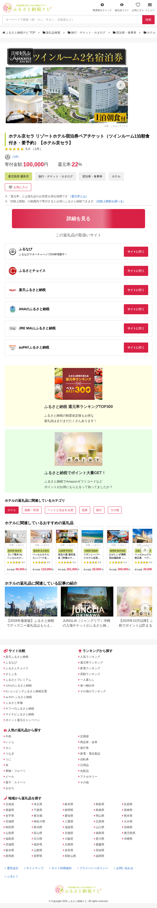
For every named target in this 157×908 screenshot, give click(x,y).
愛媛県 (100, 844)
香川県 (100, 838)
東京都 (38, 815)
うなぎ (9, 753)
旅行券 (84, 747)
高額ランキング (90, 674)
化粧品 (84, 770)
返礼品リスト (122, 7)
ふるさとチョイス (16, 668)
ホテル (150, 32)
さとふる (11, 674)
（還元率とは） (78, 196)
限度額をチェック (102, 7)
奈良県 (69, 850)
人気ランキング (90, 656)
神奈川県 (39, 821)
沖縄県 (128, 838)
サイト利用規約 (60, 868)
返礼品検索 (52, 32)
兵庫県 (69, 844)
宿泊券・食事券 (125, 32)
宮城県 (9, 821)
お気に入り (138, 7)
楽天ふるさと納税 (16, 656)
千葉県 (38, 810)
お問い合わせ (123, 868)
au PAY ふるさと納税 (18, 697)
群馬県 (9, 856)
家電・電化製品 (90, 753)
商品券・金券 (88, 742)
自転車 (84, 759)
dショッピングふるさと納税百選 (26, 691)
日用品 (84, 765)
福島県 (9, 838)
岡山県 (100, 815)
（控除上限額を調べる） (110, 201)
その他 (114, 510)
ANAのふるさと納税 (18, 685)
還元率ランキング (91, 662)
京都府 (69, 833)
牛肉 (8, 736)
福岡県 (100, 856)
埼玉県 (38, 804)
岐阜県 (69, 804)
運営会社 (11, 868)
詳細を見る (20, 53)
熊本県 (128, 815)
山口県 (100, 827)
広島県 (100, 821)
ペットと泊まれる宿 (60, 510)
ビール (9, 776)
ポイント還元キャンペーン (22, 720)
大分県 (128, 821)
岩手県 (9, 815)
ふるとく (11, 876)
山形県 (9, 833)
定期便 (84, 736)
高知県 (100, 850)
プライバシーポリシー (92, 868)
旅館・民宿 (32, 510)
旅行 (99, 510)
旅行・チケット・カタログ (87, 32)
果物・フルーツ (15, 770)
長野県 (38, 856)
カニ (8, 747)
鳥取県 (100, 804)
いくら (9, 742)
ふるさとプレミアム (18, 679)
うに (8, 759)
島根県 (100, 810)
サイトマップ (33, 868)
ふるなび (11, 662)
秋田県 (9, 827)
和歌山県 (70, 856)
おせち (9, 788)
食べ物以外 (87, 685)
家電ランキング (90, 668)
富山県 (38, 833)
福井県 (38, 844)
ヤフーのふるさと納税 (19, 708)
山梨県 (38, 850)
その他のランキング (93, 691)
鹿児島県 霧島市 (18, 176)
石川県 (38, 838)
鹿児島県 (129, 833)
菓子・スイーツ (15, 782)
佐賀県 (128, 804)
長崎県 (128, 810)
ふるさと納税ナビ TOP (19, 32)
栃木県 (9, 850)
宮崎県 (128, 827)
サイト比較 (14, 651)
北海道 (9, 804)
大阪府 (69, 838)
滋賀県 (69, 827)
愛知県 (69, 815)
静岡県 (69, 810)
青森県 (9, 810)
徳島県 (100, 833)
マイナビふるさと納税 (19, 714)
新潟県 (38, 827)
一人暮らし (87, 679)
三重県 (69, 821)
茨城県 (9, 844)
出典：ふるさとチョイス (116, 126)
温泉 (85, 510)
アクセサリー (88, 776)
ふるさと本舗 (14, 702)
